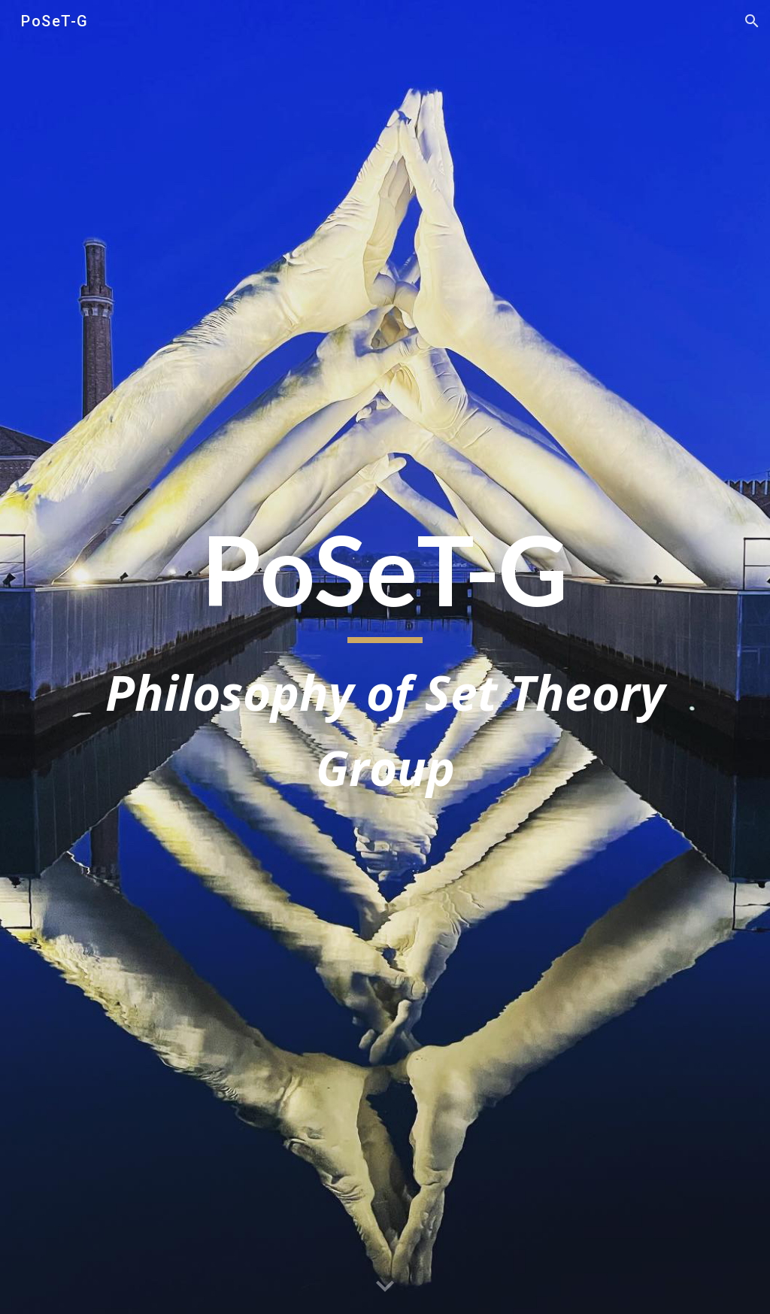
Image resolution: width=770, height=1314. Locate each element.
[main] (385, 657)
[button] (752, 21)
